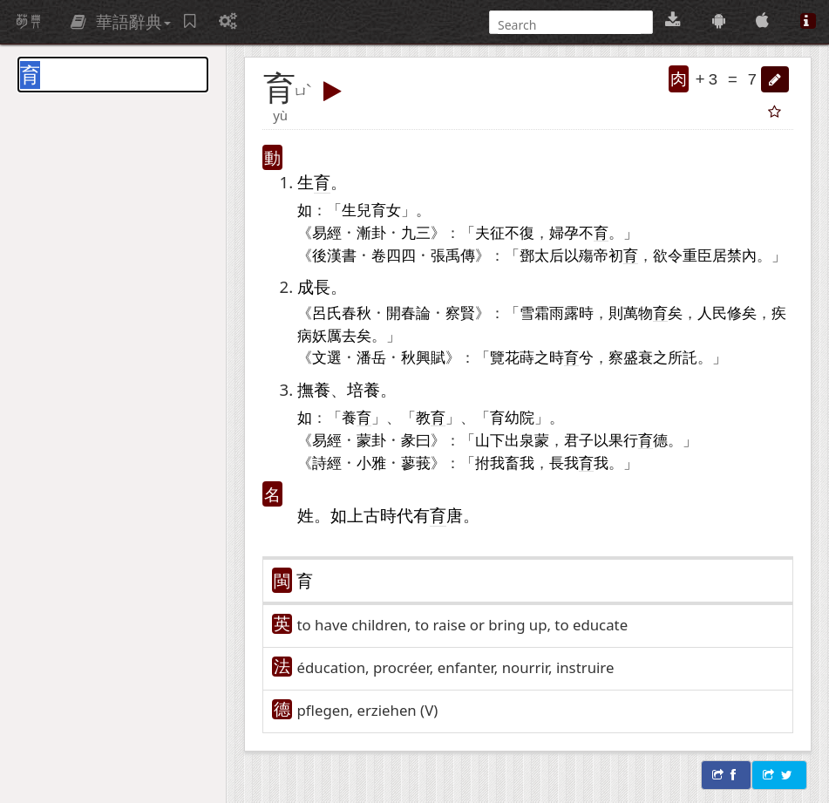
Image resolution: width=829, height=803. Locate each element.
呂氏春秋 (341, 312)
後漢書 (334, 254)
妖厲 (327, 335)
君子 (579, 439)
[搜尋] (569, 25)
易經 (327, 232)
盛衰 (638, 356)
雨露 (564, 312)
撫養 (313, 389)
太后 (549, 254)
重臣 (697, 254)
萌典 (28, 22)
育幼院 (512, 416)
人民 (712, 312)
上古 (363, 515)
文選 (327, 356)
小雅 (371, 462)
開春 (401, 312)
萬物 (638, 312)
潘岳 (371, 356)
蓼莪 (416, 462)
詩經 (327, 462)
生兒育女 (371, 209)
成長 (313, 286)
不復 (519, 232)
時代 (396, 515)
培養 (363, 389)
